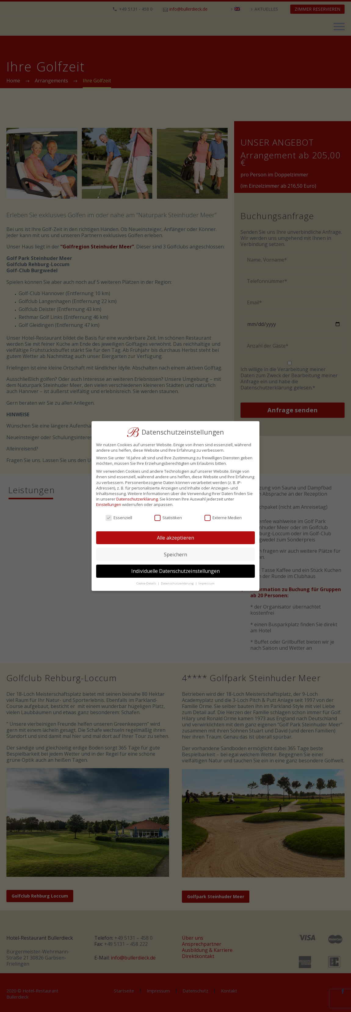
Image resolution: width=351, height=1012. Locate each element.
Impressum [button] (206, 583)
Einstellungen (108, 504)
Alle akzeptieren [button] (175, 537)
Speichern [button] (175, 554)
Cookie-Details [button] (146, 583)
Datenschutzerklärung (137, 499)
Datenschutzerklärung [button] (178, 583)
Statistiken (168, 517)
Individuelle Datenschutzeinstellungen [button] (175, 571)
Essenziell (119, 517)
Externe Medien (223, 517)
